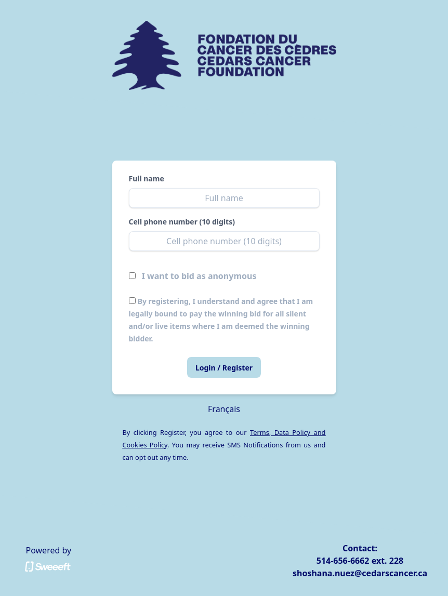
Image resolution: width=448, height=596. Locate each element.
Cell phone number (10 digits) (182, 222)
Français (224, 409)
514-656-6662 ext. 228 (360, 560)
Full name (146, 178)
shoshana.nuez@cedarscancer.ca (360, 573)
